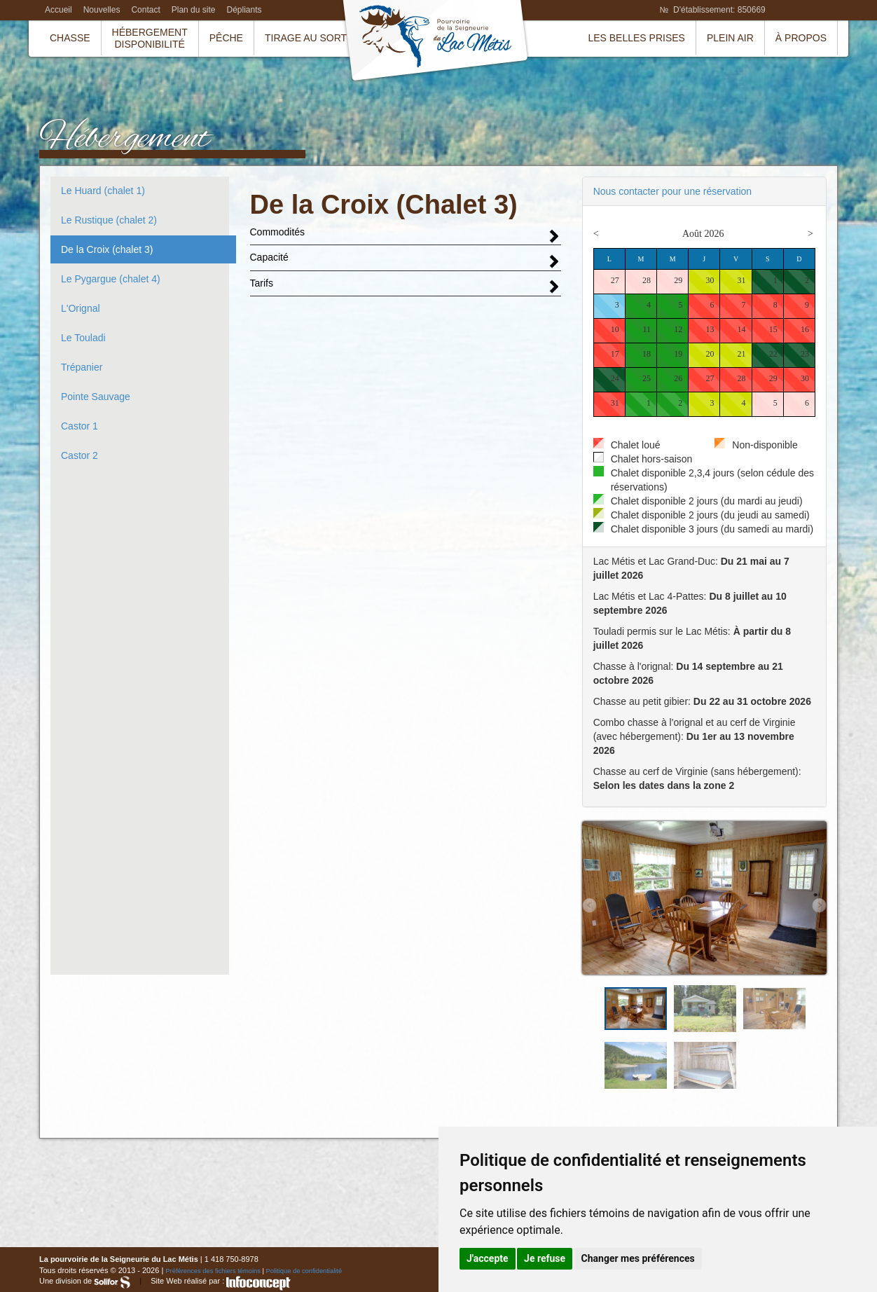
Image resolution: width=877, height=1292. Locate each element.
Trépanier (81, 367)
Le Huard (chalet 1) (103, 190)
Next (819, 905)
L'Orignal (80, 308)
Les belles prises (636, 37)
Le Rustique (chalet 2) (109, 220)
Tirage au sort (306, 37)
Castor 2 (79, 455)
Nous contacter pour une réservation (672, 191)
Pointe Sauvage (95, 396)
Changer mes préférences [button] (638, 1258)
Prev (589, 905)
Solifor (112, 1282)
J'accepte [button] (488, 1258)
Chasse (70, 37)
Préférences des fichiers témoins (213, 1270)
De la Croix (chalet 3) (107, 249)
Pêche (226, 37)
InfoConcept (258, 1283)
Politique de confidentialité (304, 1270)
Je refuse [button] (544, 1258)
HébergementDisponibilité (150, 38)
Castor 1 (79, 426)
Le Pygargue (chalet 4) (110, 278)
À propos (801, 37)
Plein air (730, 37)
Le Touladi (83, 337)
